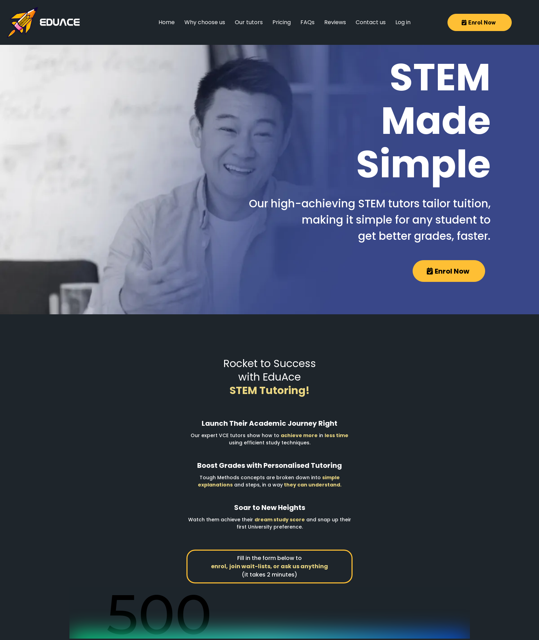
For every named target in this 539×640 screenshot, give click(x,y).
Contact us (371, 22)
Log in (403, 22)
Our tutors (249, 22)
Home (166, 22)
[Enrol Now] (479, 22)
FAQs (307, 22)
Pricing (281, 22)
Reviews (335, 22)
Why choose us (204, 22)
